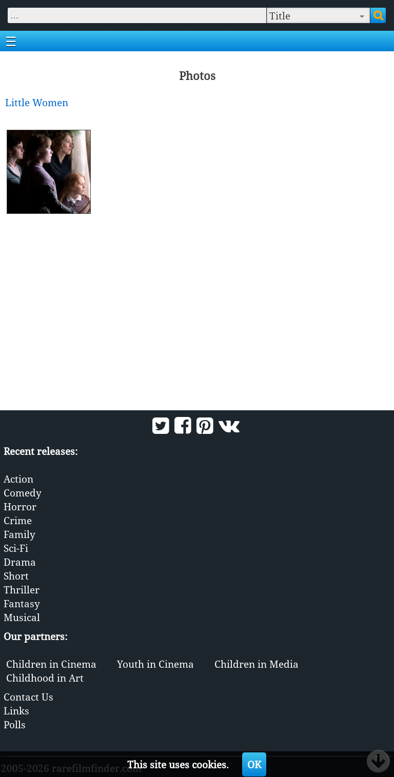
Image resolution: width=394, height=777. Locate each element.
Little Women (36, 102)
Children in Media (256, 664)
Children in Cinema (51, 664)
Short (16, 576)
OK (254, 764)
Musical (22, 617)
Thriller (22, 589)
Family (19, 534)
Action (18, 479)
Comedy (23, 493)
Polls (15, 724)
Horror (20, 506)
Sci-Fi (16, 548)
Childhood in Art (45, 678)
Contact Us (28, 697)
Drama (20, 562)
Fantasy (22, 603)
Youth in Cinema (155, 664)
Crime (18, 520)
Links (16, 711)
